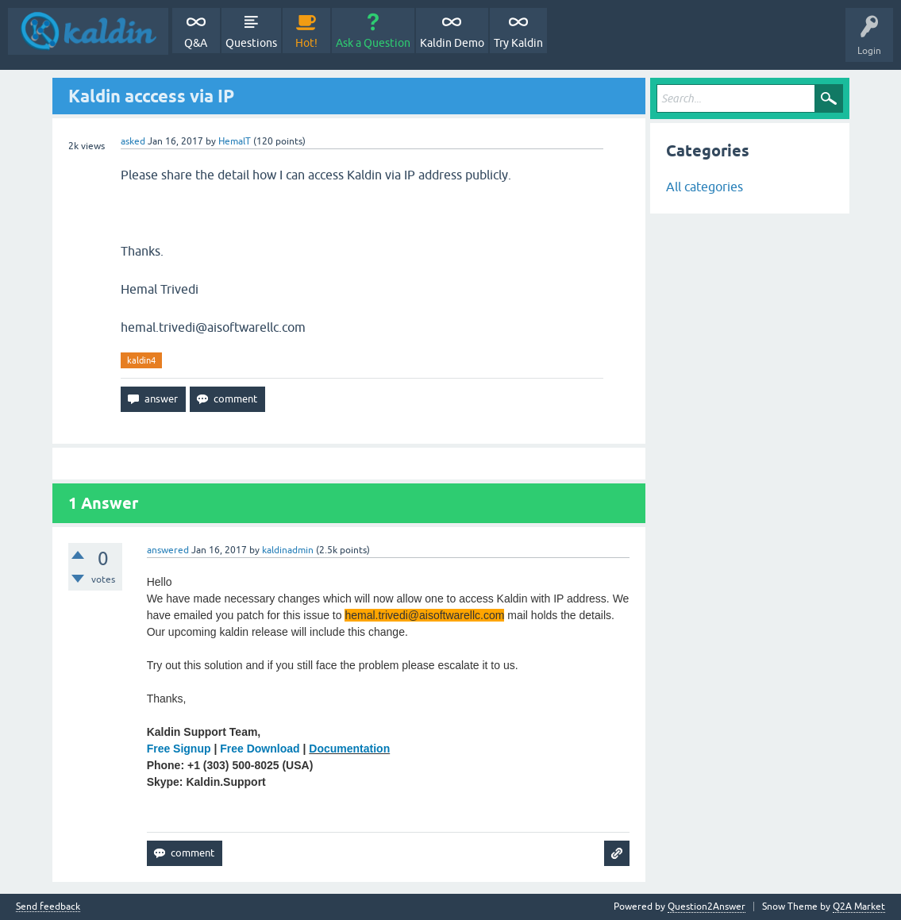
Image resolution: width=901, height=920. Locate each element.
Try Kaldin (518, 43)
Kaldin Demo (452, 43)
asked (133, 141)
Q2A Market (859, 906)
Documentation (349, 748)
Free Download (259, 748)
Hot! (306, 43)
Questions (251, 43)
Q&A (195, 43)
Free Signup (179, 748)
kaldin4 (141, 360)
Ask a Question (373, 43)
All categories (704, 186)
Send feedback (48, 907)
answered (168, 550)
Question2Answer (706, 906)
